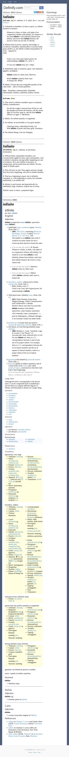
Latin (51, 15)
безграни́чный (32, 561)
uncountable (22, 432)
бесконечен (31, 513)
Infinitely (52, 44)
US (51, 26)
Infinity (52, 39)
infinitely (11, 439)
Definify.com (31, 749)
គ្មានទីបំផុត (18, 571)
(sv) (34, 475)
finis (49, 17)
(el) (21, 551)
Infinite (52, 37)
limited (11, 424)
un (15, 599)
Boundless (12, 282)
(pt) (15, 492)
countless (11, 398)
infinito (11, 492)
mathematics (13, 323)
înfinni (17, 569)
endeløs (30, 531)
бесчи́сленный (33, 467)
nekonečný (12, 522)
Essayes (23, 234)
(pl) (39, 542)
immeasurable (13, 402)
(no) (35, 528)
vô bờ (39, 479)
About (34, 752)
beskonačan (31, 567)
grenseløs (37, 531)
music (11, 364)
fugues (18, 368)
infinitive (11, 449)
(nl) (16, 461)
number (37, 360)
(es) (41, 575)
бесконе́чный (32, 459)
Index (15, 1)
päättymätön (12, 534)
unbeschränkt (13, 548)
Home (4, 1)
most (7, 224)
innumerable (12, 284)
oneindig (19, 457)
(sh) (37, 567)
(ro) (14, 496)
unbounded (12, 410)
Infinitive (52, 46)
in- (61, 15)
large (19, 227)
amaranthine (12, 393)
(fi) (21, 465)
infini (16, 467)
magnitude (20, 325)
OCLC (20, 236)
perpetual (11, 368)
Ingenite (52, 40)
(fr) (20, 467)
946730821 (25, 236)
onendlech (31, 509)
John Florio (21, 231)
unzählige (11, 475)
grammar (12, 360)
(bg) (19, 612)
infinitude (30, 439)
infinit (10, 496)
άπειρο (16, 626)
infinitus (55, 15)
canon (25, 366)
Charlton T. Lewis (22, 722)
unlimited (11, 412)
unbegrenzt (12, 546)
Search (10, 1)
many (31, 295)
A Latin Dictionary (20, 724)
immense (38, 227)
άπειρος (16, 551)
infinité (14, 213)
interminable (13, 406)
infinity (30, 441)
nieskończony (32, 542)
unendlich (12, 471)
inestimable (12, 404)
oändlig (30, 475)
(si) (35, 571)
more (23, 222)
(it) (21, 555)
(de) (17, 471)
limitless (28, 325)
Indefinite (52, 42)
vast (9, 414)
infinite (11, 722)
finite (10, 420)
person (29, 360)
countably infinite (24, 430)
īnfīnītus (34, 715)
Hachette (33, 736)
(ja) (13, 481)
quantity (11, 325)
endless (19, 282)
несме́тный (31, 463)
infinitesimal (13, 422)
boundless (12, 395)
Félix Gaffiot (13, 734)
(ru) (39, 459)
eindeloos (11, 463)
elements (11, 329)
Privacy (30, 752)
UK (51, 25)
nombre (19, 599)
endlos (10, 473)
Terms (38, 752)
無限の (11, 561)
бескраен (30, 517)
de (13, 601)
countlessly (26, 227)
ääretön (17, 465)
